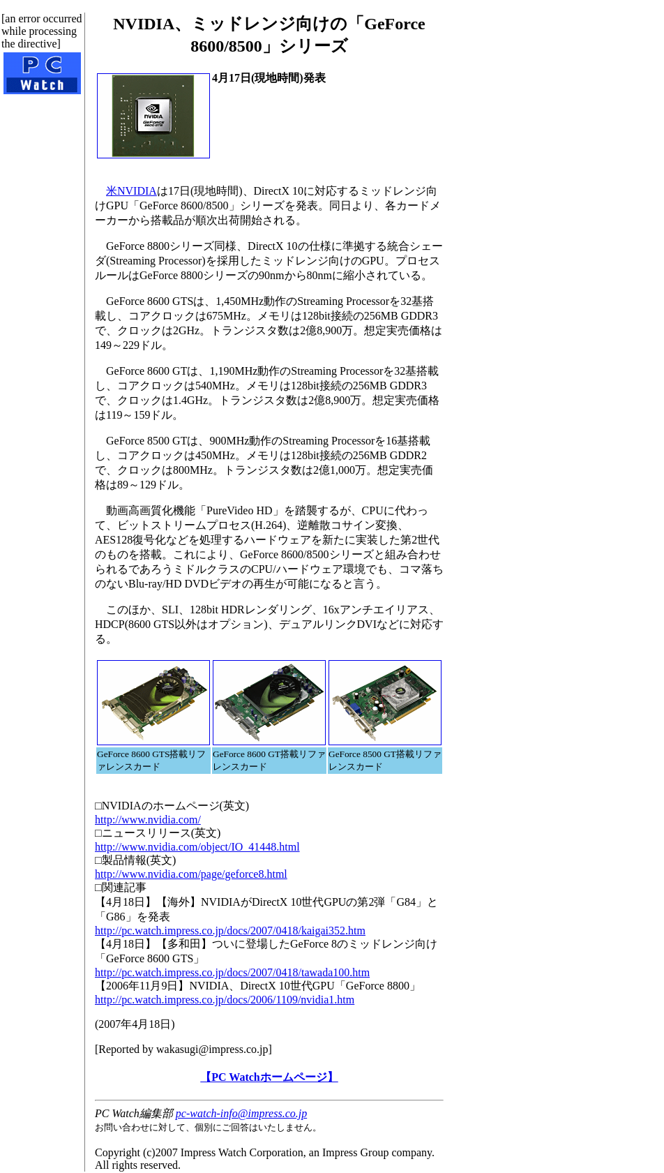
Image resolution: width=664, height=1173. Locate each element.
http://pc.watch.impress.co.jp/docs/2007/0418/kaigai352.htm (230, 930)
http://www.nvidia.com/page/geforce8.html (191, 874)
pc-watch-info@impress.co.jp (241, 1113)
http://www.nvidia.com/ (148, 819)
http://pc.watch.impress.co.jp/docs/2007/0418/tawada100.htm (232, 972)
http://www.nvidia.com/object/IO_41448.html (197, 847)
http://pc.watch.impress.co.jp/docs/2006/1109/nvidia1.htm (224, 1000)
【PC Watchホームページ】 (269, 1077)
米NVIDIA (131, 191)
